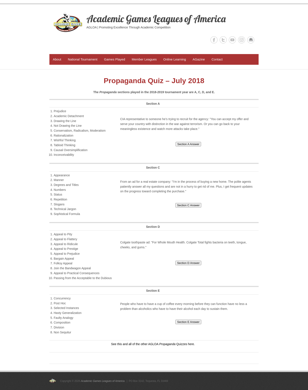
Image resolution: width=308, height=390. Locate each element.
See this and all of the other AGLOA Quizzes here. (153, 344)
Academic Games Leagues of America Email (250, 39)
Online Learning (174, 59)
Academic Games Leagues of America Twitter (223, 39)
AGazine (198, 59)
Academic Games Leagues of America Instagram (241, 39)
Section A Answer (188, 144)
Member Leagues (144, 59)
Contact (217, 59)
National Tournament (82, 59)
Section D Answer (188, 263)
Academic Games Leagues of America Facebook (214, 39)
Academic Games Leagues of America (156, 19)
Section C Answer (188, 205)
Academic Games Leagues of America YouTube (232, 39)
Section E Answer (188, 322)
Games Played (114, 59)
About (57, 59)
